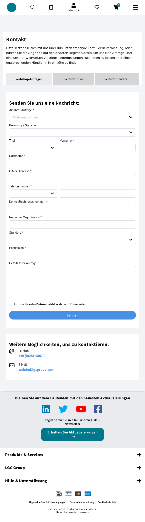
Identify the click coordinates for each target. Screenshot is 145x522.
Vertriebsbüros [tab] (75, 79)
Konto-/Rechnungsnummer (28, 202)
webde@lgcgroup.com (36, 369)
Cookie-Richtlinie (107, 502)
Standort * (16, 232)
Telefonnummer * (20, 186)
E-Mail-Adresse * (20, 171)
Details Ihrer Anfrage (23, 263)
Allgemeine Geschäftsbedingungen (47, 502)
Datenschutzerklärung (82, 502)
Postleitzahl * (17, 248)
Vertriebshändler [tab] (116, 79)
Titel (12, 140)
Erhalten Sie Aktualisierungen (72, 432)
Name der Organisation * (25, 217)
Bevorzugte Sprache (22, 125)
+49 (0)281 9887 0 (31, 355)
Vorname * (67, 140)
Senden (72, 315)
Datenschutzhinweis (49, 304)
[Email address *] (72, 178)
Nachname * (17, 156)
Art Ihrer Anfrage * (21, 110)
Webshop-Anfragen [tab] (29, 79)
